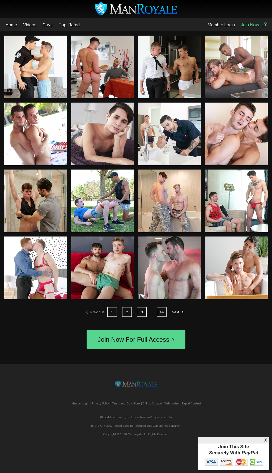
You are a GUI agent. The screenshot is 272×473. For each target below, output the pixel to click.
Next (178, 312)
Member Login (221, 24)
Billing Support (152, 403)
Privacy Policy (101, 403)
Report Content (191, 403)
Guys (47, 24)
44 (162, 312)
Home (11, 24)
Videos (29, 24)
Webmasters (172, 403)
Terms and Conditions (126, 403)
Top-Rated (69, 24)
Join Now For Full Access (136, 339)
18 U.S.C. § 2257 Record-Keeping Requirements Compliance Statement (136, 425)
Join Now (254, 24)
